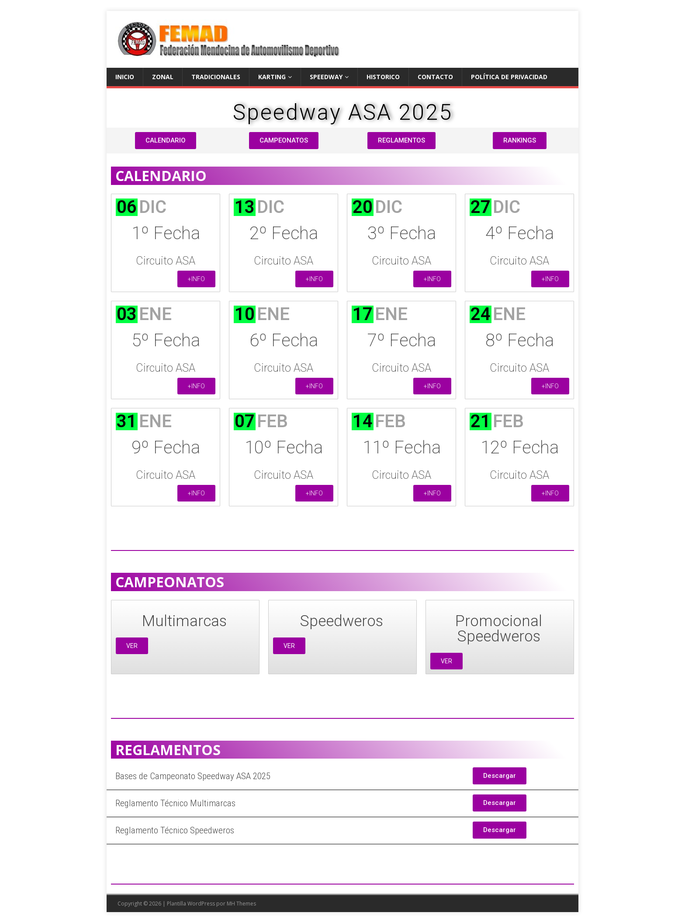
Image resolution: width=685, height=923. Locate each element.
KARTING (272, 77)
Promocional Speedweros (498, 628)
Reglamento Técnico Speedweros (174, 830)
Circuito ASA (165, 260)
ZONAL (162, 77)
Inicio (124, 77)
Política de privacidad (509, 77)
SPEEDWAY (326, 77)
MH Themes (241, 903)
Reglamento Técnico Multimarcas (175, 803)
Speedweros (341, 621)
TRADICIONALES (215, 77)
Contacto (435, 77)
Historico (383, 77)
